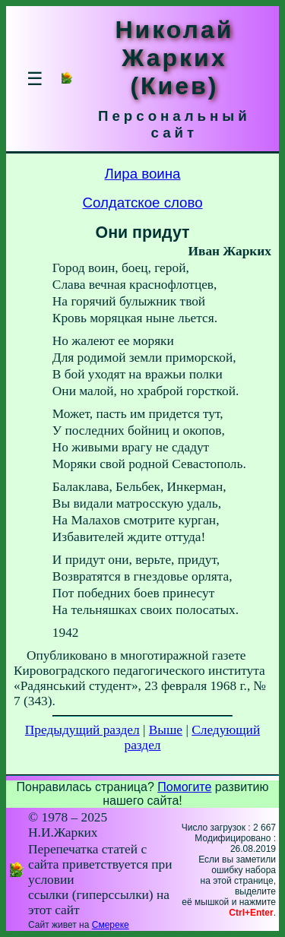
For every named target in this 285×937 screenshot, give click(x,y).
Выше (165, 730)
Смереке (110, 925)
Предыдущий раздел (82, 730)
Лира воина (143, 174)
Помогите (184, 786)
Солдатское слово (142, 203)
